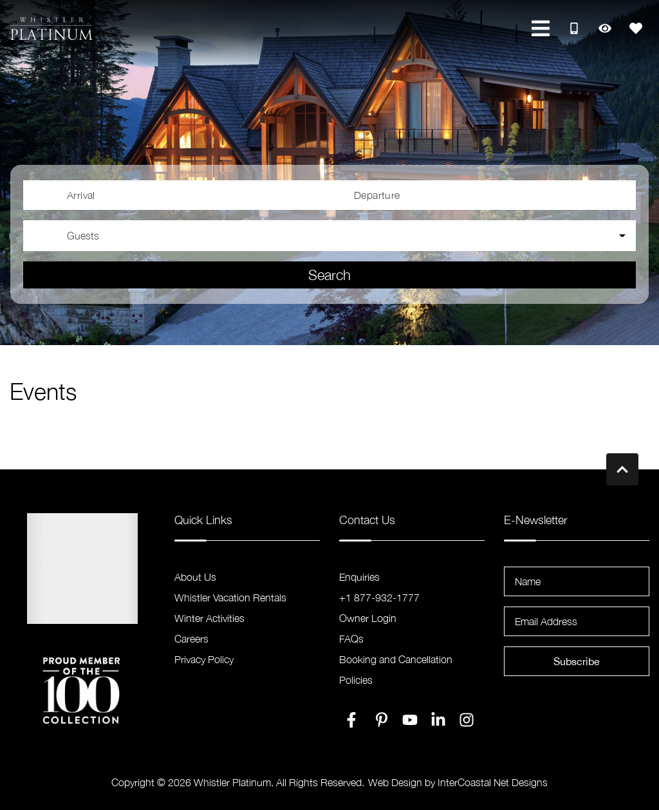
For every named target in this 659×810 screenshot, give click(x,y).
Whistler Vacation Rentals (230, 597)
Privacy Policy (204, 659)
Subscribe (576, 661)
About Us (195, 577)
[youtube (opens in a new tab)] (410, 720)
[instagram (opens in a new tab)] (466, 720)
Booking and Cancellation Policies (395, 670)
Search (329, 275)
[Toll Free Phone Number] (574, 28)
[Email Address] (576, 621)
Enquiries (359, 577)
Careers (191, 639)
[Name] (576, 581)
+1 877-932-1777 (379, 597)
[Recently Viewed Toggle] (605, 28)
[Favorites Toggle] (636, 28)
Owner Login (367, 618)
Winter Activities (209, 618)
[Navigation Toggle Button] (540, 28)
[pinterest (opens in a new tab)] (381, 720)
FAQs (351, 639)
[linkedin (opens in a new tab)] (438, 720)
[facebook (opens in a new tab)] (353, 720)
